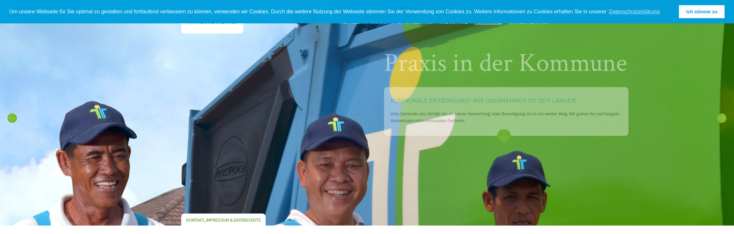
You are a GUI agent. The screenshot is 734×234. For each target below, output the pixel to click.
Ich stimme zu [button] (701, 11)
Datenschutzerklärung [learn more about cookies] (634, 11)
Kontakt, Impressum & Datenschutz (223, 220)
